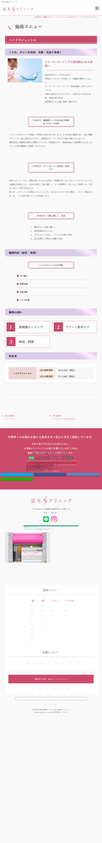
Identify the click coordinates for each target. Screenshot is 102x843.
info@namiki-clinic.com (65, 606)
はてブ (83, 565)
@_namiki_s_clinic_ (51, 613)
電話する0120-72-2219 (25, 29)
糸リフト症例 (56, 778)
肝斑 (14, 727)
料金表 (44, 783)
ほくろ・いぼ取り (19, 758)
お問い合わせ (44, 814)
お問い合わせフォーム (76, 29)
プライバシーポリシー (62, 833)
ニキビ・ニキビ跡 (19, 736)
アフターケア (29, 783)
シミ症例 (40, 778)
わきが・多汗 (64, 722)
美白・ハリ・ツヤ (19, 753)
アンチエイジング (19, 732)
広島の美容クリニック (9, 2)
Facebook (50, 565)
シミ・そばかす (18, 715)
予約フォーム (60, 783)
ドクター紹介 (42, 809)
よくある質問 (78, 783)
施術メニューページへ (51, 429)
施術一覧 (25, 778)
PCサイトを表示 (51, 825)
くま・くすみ (17, 749)
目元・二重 (41, 715)
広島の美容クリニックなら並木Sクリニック (54, 838)
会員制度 (61, 814)
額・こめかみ (42, 732)
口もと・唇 (41, 736)
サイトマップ (37, 833)
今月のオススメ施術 (77, 778)
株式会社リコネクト (61, 840)
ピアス (87, 715)
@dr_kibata (69, 613)
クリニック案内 (62, 809)
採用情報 (79, 809)
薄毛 (86, 727)
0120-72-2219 (37, 606)
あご (39, 727)
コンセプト (25, 809)
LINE (16, 572)
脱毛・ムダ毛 (64, 727)
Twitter (16, 565)
